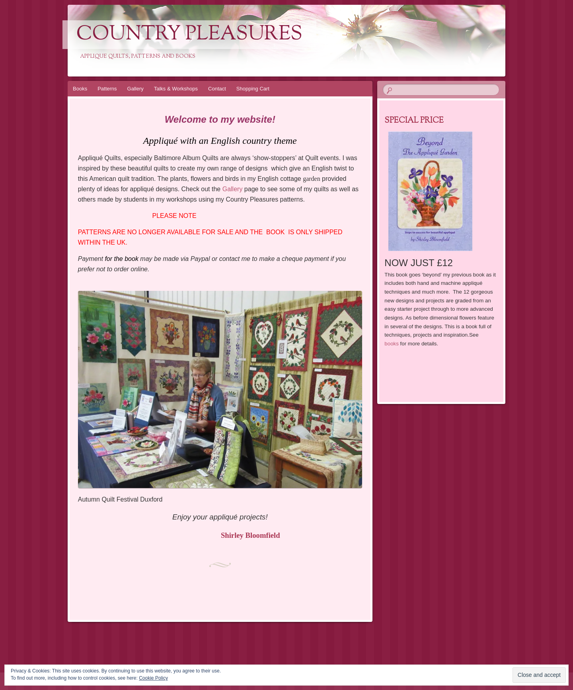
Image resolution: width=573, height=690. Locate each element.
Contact (217, 89)
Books (80, 89)
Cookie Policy (153, 678)
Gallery (135, 89)
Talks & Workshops (176, 89)
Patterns (107, 89)
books (391, 344)
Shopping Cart (252, 89)
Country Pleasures (189, 34)
